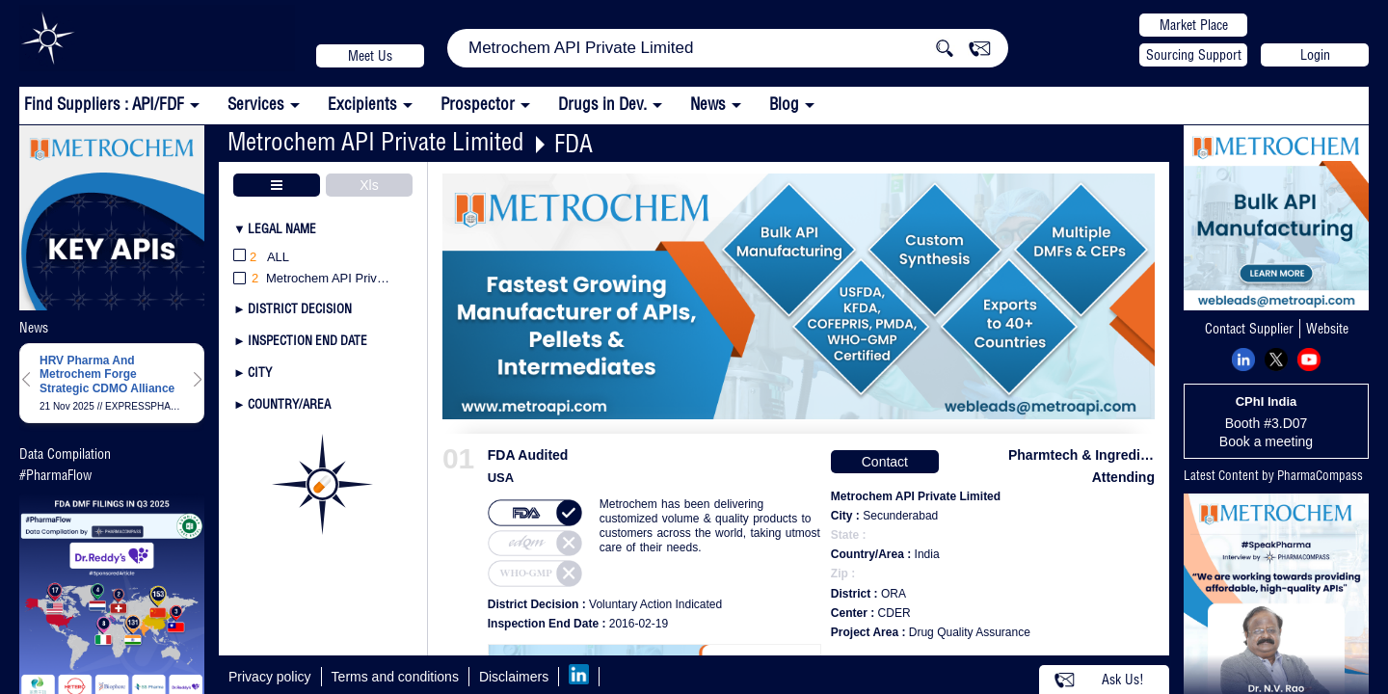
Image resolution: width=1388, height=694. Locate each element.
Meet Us (370, 56)
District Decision (300, 308)
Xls (369, 185)
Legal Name (282, 228)
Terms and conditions (395, 676)
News (708, 103)
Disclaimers (513, 676)
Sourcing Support (1193, 55)
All (261, 258)
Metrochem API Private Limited (375, 141)
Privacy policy (269, 676)
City (260, 372)
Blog (784, 103)
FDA (573, 143)
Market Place (1194, 25)
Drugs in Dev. (602, 103)
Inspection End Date (307, 340)
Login (1315, 55)
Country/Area (289, 404)
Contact (885, 461)
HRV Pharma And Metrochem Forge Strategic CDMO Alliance (107, 374)
